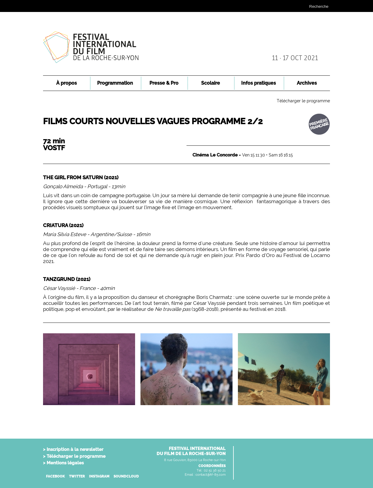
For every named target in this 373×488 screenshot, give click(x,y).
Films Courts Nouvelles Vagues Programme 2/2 (153, 121)
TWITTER (77, 476)
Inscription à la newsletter (75, 449)
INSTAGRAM (99, 476)
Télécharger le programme (303, 100)
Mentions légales (65, 463)
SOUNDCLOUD (126, 476)
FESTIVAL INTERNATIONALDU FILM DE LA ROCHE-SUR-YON (191, 451)
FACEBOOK (55, 476)
